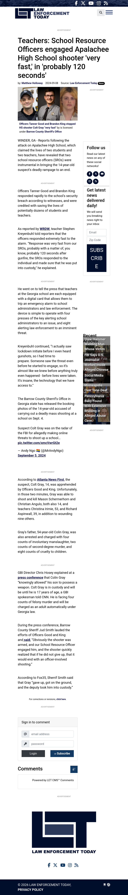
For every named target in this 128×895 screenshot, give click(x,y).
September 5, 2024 (32, 455)
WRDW (45, 229)
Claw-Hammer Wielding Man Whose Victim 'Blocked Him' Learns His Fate (95, 349)
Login (33, 753)
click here (61, 699)
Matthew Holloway (32, 83)
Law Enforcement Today (42, 13)
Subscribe (62, 753)
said (26, 640)
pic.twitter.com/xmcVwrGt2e (39, 443)
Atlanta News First (50, 479)
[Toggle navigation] (109, 12)
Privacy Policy (30, 890)
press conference (30, 577)
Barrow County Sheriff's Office (44, 131)
